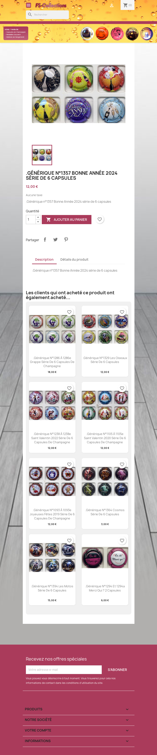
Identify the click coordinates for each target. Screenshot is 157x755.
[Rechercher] (47, 14)
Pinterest (66, 239)
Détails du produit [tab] (74, 259)
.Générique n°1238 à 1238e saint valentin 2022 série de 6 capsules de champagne (52, 438)
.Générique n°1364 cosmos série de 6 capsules (105, 512)
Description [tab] (44, 259)
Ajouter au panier (66, 219)
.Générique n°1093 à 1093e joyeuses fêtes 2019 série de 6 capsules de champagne (52, 514)
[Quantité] (31, 219)
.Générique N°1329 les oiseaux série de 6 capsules (105, 360)
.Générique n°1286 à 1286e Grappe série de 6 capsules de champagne (52, 362)
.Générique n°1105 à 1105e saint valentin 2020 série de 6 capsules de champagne (105, 438)
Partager (45, 239)
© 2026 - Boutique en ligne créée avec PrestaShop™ (78, 749)
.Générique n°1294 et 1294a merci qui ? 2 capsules (105, 588)
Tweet (55, 239)
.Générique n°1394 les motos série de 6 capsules (52, 588)
